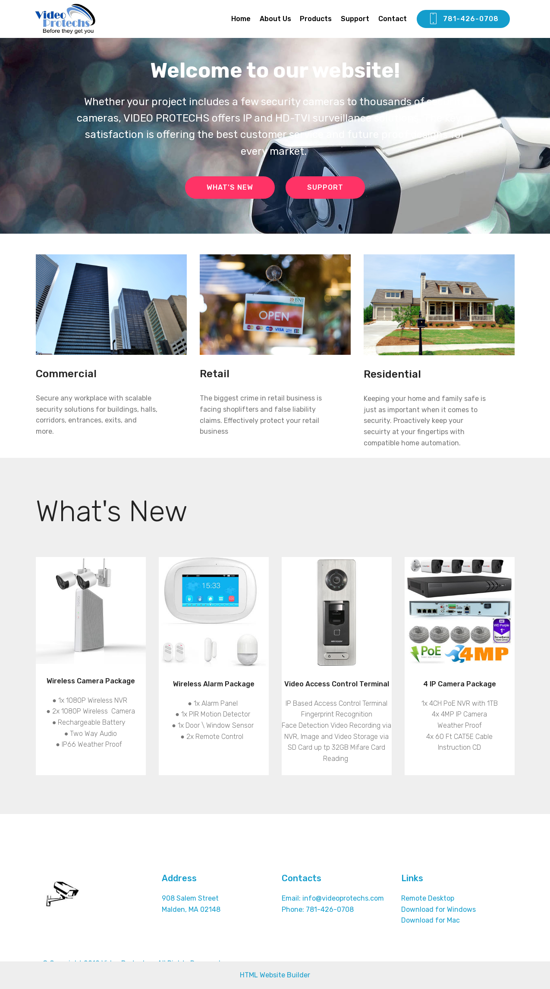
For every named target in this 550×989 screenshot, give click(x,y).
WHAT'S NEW (230, 187)
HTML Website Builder (275, 975)
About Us (275, 19)
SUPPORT (325, 187)
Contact (392, 19)
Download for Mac (430, 920)
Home (241, 19)
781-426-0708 (463, 19)
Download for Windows (438, 909)
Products (316, 19)
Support (355, 19)
